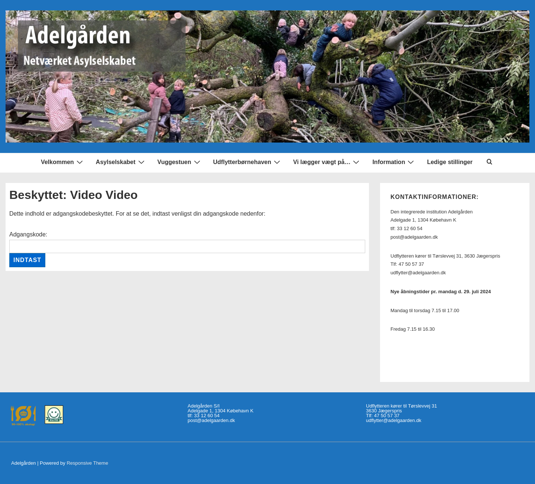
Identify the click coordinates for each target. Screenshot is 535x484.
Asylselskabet (121, 162)
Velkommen (63, 162)
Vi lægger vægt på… (327, 162)
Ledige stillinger (450, 162)
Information (394, 162)
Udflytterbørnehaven (247, 162)
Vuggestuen (180, 162)
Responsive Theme (87, 463)
